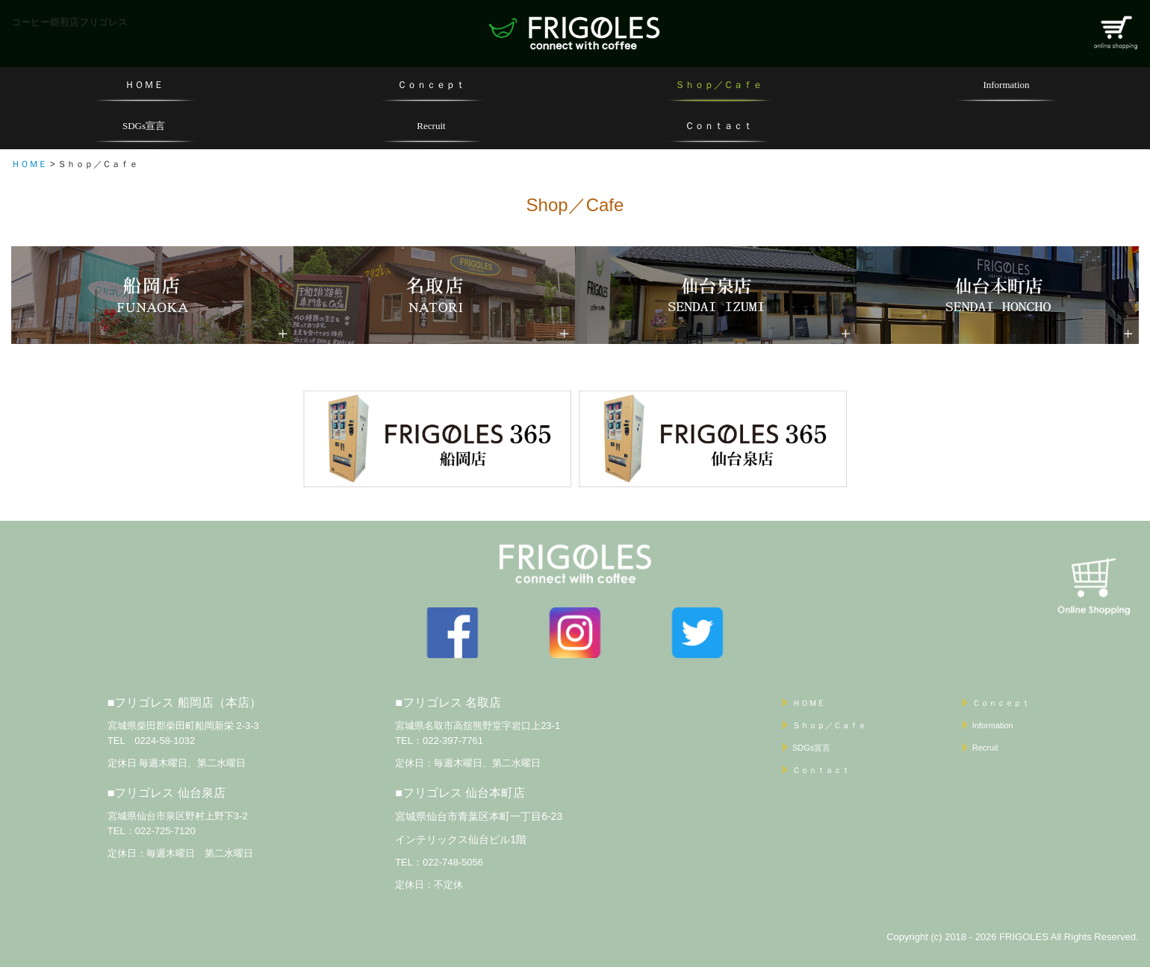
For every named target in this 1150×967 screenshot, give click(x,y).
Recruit (431, 125)
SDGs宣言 (143, 125)
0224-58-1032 (164, 740)
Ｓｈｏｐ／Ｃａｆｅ (718, 84)
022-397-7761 (453, 740)
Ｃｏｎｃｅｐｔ (431, 84)
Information (1006, 84)
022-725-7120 (165, 830)
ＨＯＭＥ (144, 84)
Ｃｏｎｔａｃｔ (719, 125)
